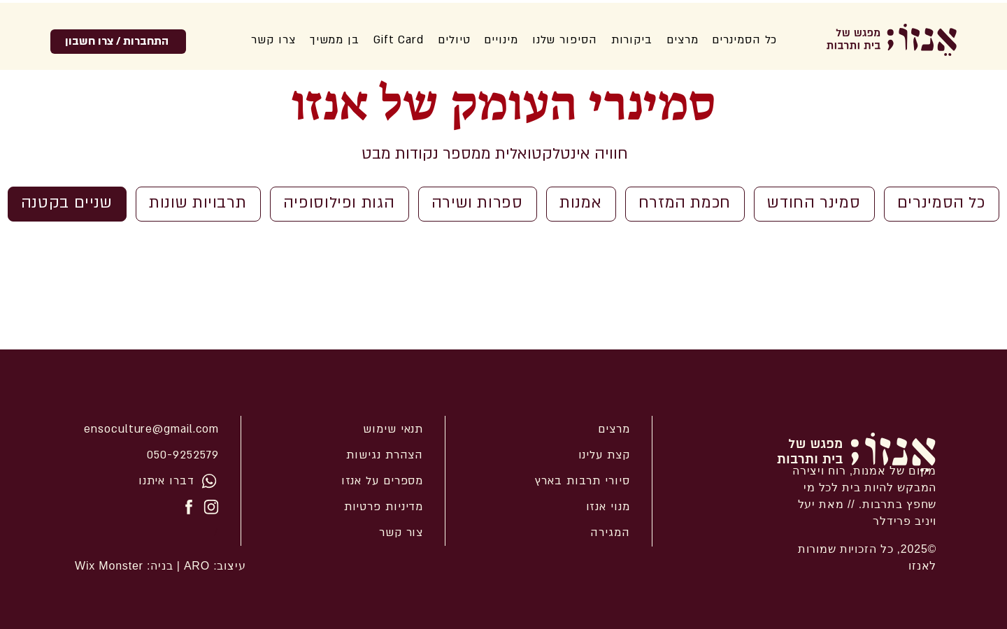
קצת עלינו (604, 455)
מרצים (614, 429)
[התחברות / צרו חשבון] (118, 41)
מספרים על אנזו (382, 481)
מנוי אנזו (608, 506)
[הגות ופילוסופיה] (339, 204)
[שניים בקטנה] (67, 204)
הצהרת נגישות (384, 455)
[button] (564, 40)
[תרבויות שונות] (198, 204)
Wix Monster (109, 566)
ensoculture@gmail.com (151, 429)
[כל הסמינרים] (941, 204)
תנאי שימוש (393, 429)
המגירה (609, 532)
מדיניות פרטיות (384, 506)
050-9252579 (183, 455)
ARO (195, 566)
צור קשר (401, 532)
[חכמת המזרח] (685, 204)
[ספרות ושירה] (477, 204)
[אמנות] (581, 204)
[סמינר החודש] (814, 204)
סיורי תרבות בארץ (582, 481)
